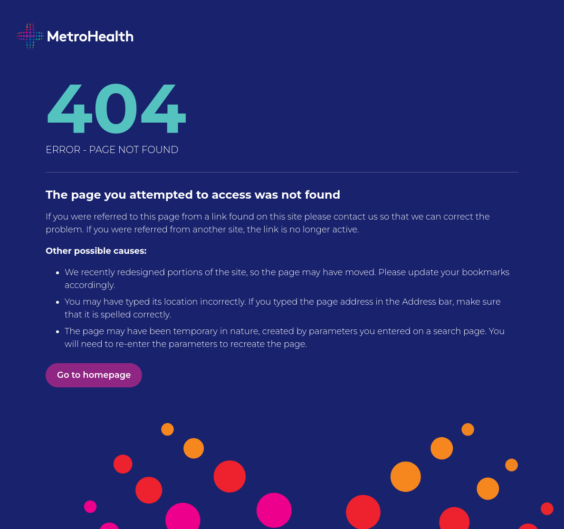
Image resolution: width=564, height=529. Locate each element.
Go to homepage (94, 375)
